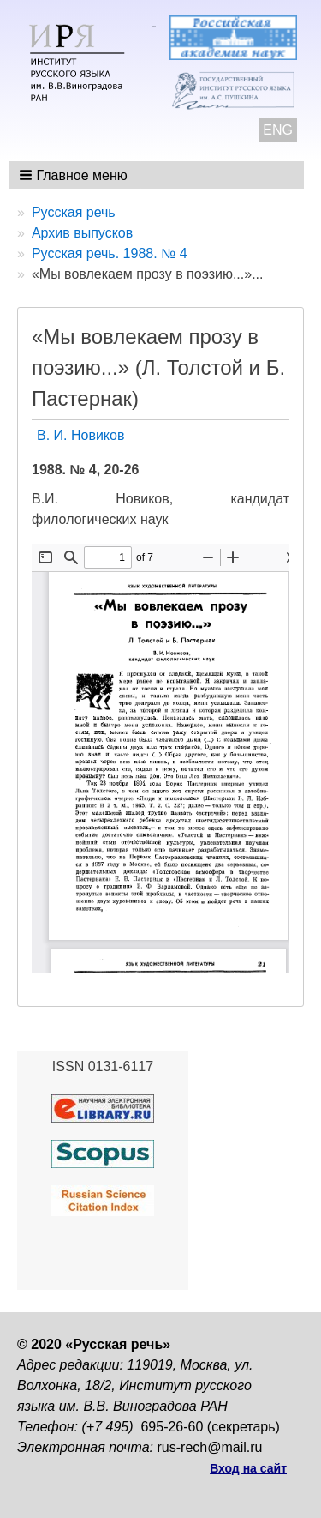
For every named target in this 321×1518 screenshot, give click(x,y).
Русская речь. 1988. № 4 (109, 253)
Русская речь (74, 212)
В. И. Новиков (80, 435)
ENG (278, 130)
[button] (75, 175)
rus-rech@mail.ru (210, 1447)
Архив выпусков (82, 233)
